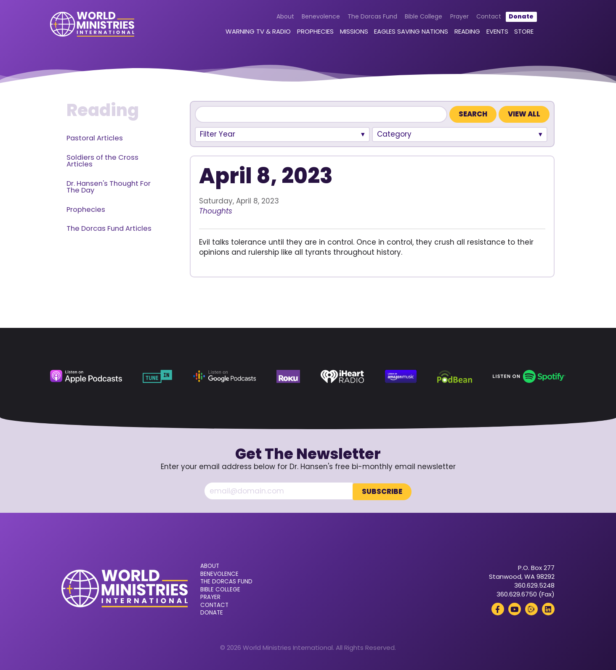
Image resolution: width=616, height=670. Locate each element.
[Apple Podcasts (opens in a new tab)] (86, 376)
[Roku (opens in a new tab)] (288, 376)
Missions (347, 32)
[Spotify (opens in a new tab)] (529, 376)
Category (394, 134)
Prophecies (308, 32)
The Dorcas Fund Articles (108, 228)
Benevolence (314, 17)
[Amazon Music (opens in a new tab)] (401, 376)
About (278, 17)
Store (517, 32)
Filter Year (217, 134)
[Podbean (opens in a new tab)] (454, 376)
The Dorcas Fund (365, 17)
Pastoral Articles (94, 138)
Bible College (417, 17)
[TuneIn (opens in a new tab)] (157, 376)
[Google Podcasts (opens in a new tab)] (224, 376)
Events (491, 32)
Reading (460, 32)
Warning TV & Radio (251, 32)
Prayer (452, 17)
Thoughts (215, 211)
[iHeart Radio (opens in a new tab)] (342, 376)
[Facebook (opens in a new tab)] (497, 608)
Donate (514, 17)
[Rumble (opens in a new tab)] (531, 608)
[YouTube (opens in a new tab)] (514, 608)
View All (524, 114)
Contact (482, 17)
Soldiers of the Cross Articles (102, 161)
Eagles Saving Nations (405, 32)
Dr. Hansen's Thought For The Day (108, 187)
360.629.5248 (534, 584)
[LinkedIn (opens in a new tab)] (548, 608)
